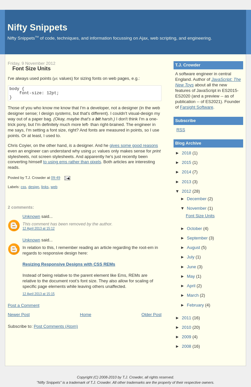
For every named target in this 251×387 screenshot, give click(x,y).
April (192, 285)
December (197, 198)
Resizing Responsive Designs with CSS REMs (69, 264)
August (194, 247)
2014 (187, 171)
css (23, 187)
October (195, 228)
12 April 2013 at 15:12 (39, 228)
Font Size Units (31, 68)
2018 (187, 152)
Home (86, 314)
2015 (187, 162)
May (191, 276)
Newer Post (19, 314)
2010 (187, 327)
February (196, 305)
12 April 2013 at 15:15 (39, 294)
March (193, 295)
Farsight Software (196, 107)
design (33, 187)
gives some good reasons (133, 145)
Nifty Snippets (38, 27)
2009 (187, 336)
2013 (187, 181)
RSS (180, 129)
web (54, 187)
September (198, 238)
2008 (187, 346)
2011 (187, 317)
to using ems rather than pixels (72, 161)
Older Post (151, 314)
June (192, 266)
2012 (187, 191)
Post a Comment (24, 305)
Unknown (31, 216)
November (197, 208)
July (191, 257)
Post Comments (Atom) (56, 326)
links (45, 187)
